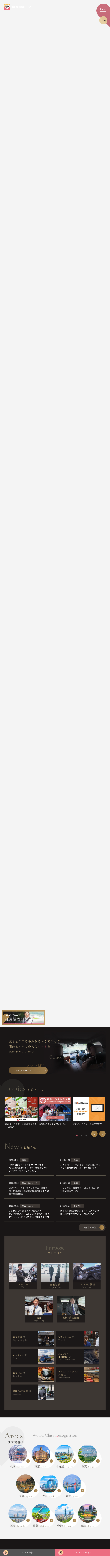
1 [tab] (77, 1134)
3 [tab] (86, 1134)
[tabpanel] (21, 1113)
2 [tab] (81, 1134)
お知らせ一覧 (90, 1227)
